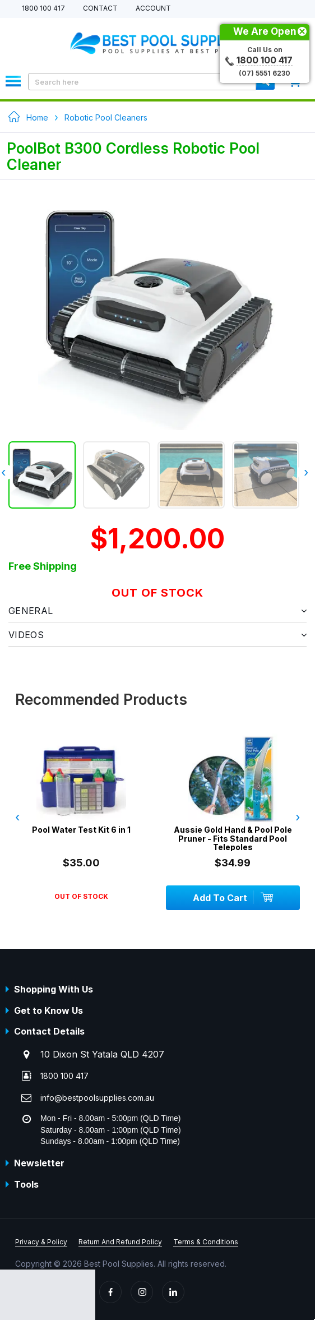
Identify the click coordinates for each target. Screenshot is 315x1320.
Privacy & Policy (41, 1242)
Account (153, 8)
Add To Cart (232, 897)
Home (37, 117)
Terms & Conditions (205, 1242)
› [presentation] (306, 472)
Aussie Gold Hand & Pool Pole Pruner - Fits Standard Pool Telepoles (233, 838)
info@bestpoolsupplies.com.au (97, 1097)
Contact (100, 8)
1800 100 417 (43, 8)
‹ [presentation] (17, 817)
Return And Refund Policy (120, 1242)
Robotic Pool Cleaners (105, 117)
